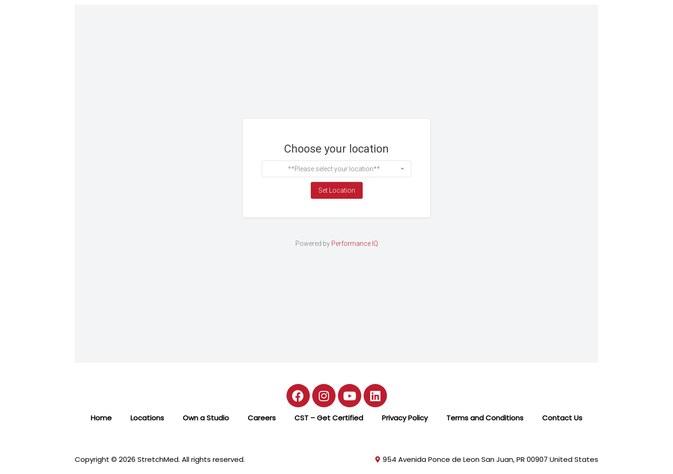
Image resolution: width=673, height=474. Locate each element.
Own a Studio (206, 418)
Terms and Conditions (484, 418)
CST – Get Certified (328, 418)
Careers (262, 418)
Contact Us (562, 418)
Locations (147, 418)
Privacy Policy (405, 418)
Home (101, 418)
